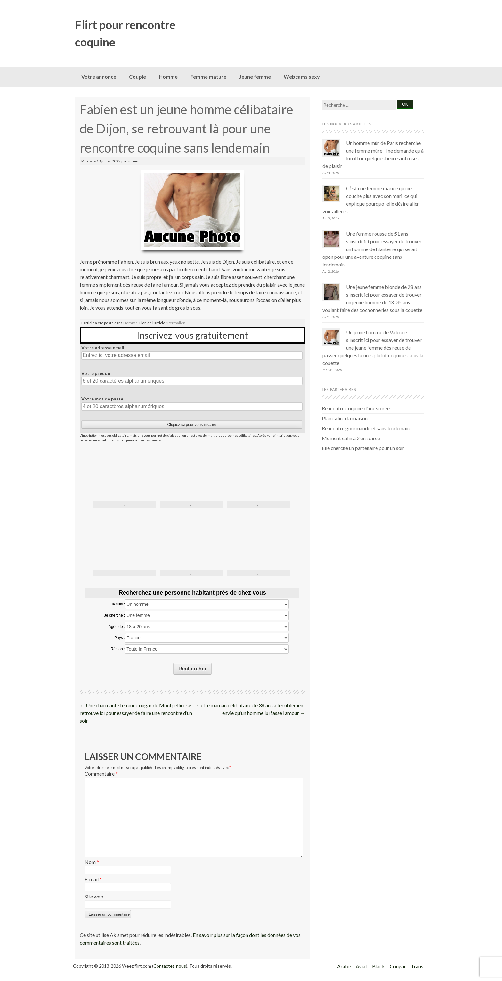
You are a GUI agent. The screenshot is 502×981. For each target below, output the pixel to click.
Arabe (344, 966)
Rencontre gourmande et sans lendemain (366, 428)
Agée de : (117, 626)
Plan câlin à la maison (345, 418)
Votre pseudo (95, 373)
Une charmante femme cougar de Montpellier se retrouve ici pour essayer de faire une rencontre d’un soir (136, 713)
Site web (94, 896)
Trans (417, 966)
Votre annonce (98, 77)
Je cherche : (114, 615)
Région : (118, 649)
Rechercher (192, 668)
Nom (92, 862)
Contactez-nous (169, 966)
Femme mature (208, 77)
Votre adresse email (102, 347)
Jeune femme (255, 77)
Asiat (361, 966)
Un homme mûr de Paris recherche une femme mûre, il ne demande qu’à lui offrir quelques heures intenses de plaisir (373, 154)
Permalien (176, 322)
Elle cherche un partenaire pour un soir (363, 448)
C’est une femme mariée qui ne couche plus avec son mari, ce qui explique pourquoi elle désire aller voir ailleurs (370, 199)
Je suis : (118, 604)
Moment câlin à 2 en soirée (351, 438)
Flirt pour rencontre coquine (125, 33)
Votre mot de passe (102, 398)
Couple (137, 77)
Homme (168, 77)
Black (378, 966)
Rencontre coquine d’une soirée (356, 408)
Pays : (119, 638)
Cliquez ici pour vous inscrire (191, 425)
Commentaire (101, 774)
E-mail (93, 879)
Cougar (398, 966)
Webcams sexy (302, 77)
